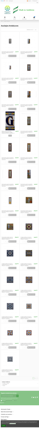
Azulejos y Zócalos (6, 383)
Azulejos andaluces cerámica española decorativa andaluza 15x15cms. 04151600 (7, 317)
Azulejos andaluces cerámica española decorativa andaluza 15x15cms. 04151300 (26, 264)
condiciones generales (9, 400)
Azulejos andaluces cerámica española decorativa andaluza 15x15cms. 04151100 (26, 238)
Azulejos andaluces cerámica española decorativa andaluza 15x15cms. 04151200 (7, 264)
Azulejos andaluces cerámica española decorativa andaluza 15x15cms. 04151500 (26, 291)
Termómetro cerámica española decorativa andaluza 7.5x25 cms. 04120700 (8, 211)
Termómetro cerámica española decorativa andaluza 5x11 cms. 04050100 (7, 52)
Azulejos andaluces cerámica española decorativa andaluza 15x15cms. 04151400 (7, 291)
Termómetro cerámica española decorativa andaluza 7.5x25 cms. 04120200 (8, 158)
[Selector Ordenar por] (30, 29)
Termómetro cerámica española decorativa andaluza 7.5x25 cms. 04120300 (27, 158)
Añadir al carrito (12, 55)
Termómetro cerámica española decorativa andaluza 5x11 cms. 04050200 (26, 52)
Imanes (4, 385)
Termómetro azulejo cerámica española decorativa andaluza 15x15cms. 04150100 (7, 238)
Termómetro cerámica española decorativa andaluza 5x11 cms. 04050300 (7, 79)
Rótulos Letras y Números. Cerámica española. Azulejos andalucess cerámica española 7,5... (8, 132)
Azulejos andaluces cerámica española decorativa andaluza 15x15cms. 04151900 (26, 344)
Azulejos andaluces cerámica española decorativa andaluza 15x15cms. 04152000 (7, 370)
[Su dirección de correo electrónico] (8, 396)
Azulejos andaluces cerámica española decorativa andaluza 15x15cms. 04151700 (26, 317)
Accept (3, 425)
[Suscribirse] (17, 396)
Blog (37, 2)
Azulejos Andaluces (6, 381)
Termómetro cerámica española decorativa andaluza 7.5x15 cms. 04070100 (26, 79)
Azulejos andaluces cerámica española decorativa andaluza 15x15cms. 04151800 (7, 344)
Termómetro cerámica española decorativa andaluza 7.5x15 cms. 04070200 (8, 105)
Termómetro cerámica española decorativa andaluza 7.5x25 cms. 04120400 (8, 185)
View (10, 135)
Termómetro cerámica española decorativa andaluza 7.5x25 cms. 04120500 (27, 185)
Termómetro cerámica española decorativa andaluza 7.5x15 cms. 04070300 (26, 105)
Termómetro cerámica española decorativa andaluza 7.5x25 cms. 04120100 (27, 132)
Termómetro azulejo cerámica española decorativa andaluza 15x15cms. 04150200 (26, 211)
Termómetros (5, 384)
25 (36, 29)
